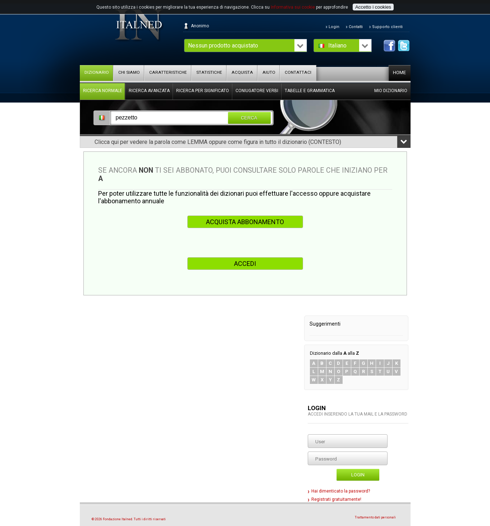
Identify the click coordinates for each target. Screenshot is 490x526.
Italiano (337, 45)
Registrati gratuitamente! (336, 499)
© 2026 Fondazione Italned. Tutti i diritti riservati (129, 519)
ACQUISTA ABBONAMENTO (245, 222)
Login (358, 474)
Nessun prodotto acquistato (223, 45)
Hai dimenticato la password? (340, 491)
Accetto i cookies (373, 7)
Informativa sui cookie (293, 7)
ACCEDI (245, 263)
